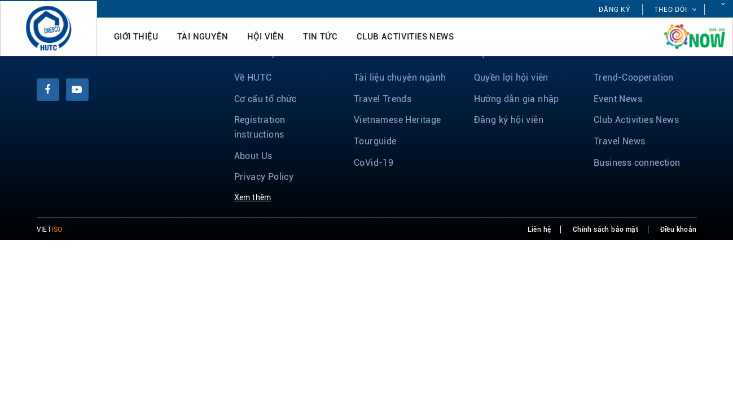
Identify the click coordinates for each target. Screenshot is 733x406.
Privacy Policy (264, 176)
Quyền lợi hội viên (511, 77)
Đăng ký (615, 10)
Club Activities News (405, 37)
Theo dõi (670, 10)
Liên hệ (539, 229)
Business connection (637, 162)
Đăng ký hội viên (508, 119)
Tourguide (375, 141)
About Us (253, 156)
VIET (50, 229)
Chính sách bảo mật (605, 229)
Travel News (619, 141)
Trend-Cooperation (634, 77)
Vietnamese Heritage (397, 119)
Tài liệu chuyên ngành (400, 77)
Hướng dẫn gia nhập (516, 99)
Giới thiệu (136, 37)
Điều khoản (678, 229)
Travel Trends (382, 99)
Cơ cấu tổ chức (265, 99)
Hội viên (265, 37)
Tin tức (320, 37)
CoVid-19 (373, 162)
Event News (618, 99)
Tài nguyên (202, 37)
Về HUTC (253, 77)
